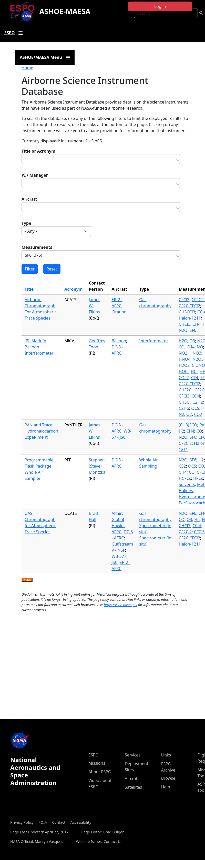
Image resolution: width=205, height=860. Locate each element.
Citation (118, 312)
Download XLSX (27, 580)
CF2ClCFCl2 (189, 306)
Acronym (73, 289)
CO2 (198, 414)
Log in (160, 6)
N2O (183, 330)
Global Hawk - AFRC (118, 526)
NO (200, 347)
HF (202, 371)
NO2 (183, 353)
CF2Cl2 (198, 299)
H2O (183, 341)
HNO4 (184, 359)
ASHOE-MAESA (64, 11)
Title (29, 289)
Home (27, 68)
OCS (195, 408)
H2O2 (184, 365)
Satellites (133, 787)
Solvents (187, 484)
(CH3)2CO (188, 425)
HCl (194, 371)
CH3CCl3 (187, 312)
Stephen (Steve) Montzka (97, 466)
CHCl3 (184, 324)
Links (166, 755)
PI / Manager (35, 175)
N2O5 (198, 359)
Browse (168, 778)
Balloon (118, 341)
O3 (192, 341)
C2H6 (184, 408)
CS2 (182, 466)
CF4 (194, 377)
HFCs (198, 478)
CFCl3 (184, 299)
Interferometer (153, 341)
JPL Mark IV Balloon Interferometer (39, 347)
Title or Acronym (38, 151)
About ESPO (99, 772)
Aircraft (29, 199)
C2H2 (197, 402)
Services (132, 755)
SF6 (193, 330)
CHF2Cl (185, 390)
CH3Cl (184, 402)
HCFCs (185, 478)
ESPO (93, 755)
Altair (116, 513)
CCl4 (196, 396)
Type (26, 223)
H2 (181, 431)
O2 (189, 414)
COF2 (184, 377)
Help (165, 787)
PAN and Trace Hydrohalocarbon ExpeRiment (41, 431)
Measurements (37, 247)
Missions (96, 763)
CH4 (196, 324)
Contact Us (113, 841)
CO (181, 347)
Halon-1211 (190, 318)
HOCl (184, 371)
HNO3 (195, 353)
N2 (181, 414)
